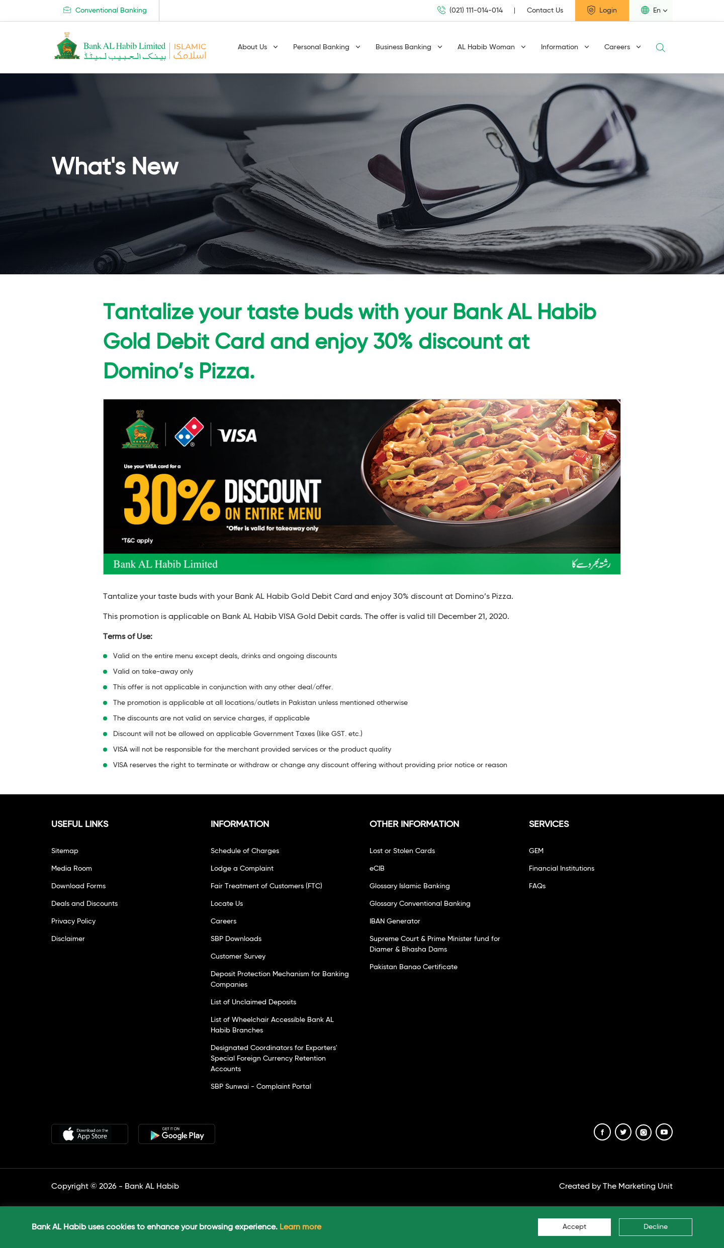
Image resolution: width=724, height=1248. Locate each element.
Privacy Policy (73, 921)
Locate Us (227, 903)
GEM (536, 851)
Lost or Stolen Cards (402, 851)
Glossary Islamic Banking (410, 886)
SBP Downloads (236, 939)
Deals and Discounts (84, 903)
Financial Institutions (561, 868)
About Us (258, 47)
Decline (656, 1226)
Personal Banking (326, 47)
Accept (574, 1226)
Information (565, 47)
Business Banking (409, 47)
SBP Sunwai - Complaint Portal (261, 1086)
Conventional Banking (105, 10)
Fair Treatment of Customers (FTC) (266, 886)
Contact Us (545, 10)
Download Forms (78, 886)
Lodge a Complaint (242, 868)
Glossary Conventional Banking (420, 903)
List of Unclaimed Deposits (253, 1002)
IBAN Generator (395, 921)
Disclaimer (68, 939)
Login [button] (602, 10)
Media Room (71, 868)
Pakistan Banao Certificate (414, 967)
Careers (622, 47)
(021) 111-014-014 (470, 10)
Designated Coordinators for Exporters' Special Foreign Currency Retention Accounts (274, 1059)
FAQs (537, 886)
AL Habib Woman (492, 47)
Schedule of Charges (245, 851)
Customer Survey (238, 956)
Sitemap (64, 851)
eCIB (377, 868)
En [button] (651, 10)
